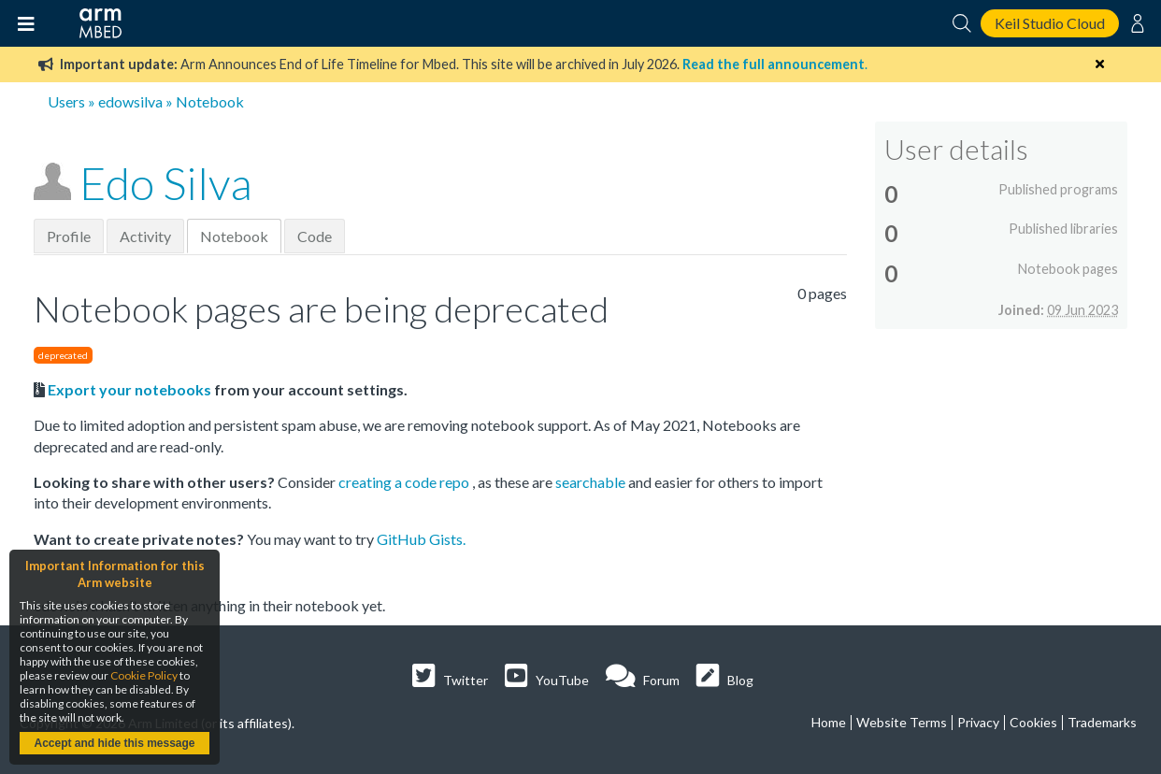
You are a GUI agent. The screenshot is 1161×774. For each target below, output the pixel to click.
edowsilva (130, 101)
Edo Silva (165, 182)
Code (314, 236)
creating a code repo (405, 482)
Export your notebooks (129, 389)
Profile (69, 236)
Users (66, 101)
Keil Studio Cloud (1050, 23)
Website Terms (901, 722)
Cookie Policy (144, 675)
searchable (591, 482)
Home (828, 722)
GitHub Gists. (421, 539)
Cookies (1033, 722)
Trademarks (1102, 722)
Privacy (978, 722)
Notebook (234, 236)
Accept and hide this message (114, 743)
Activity (145, 236)
